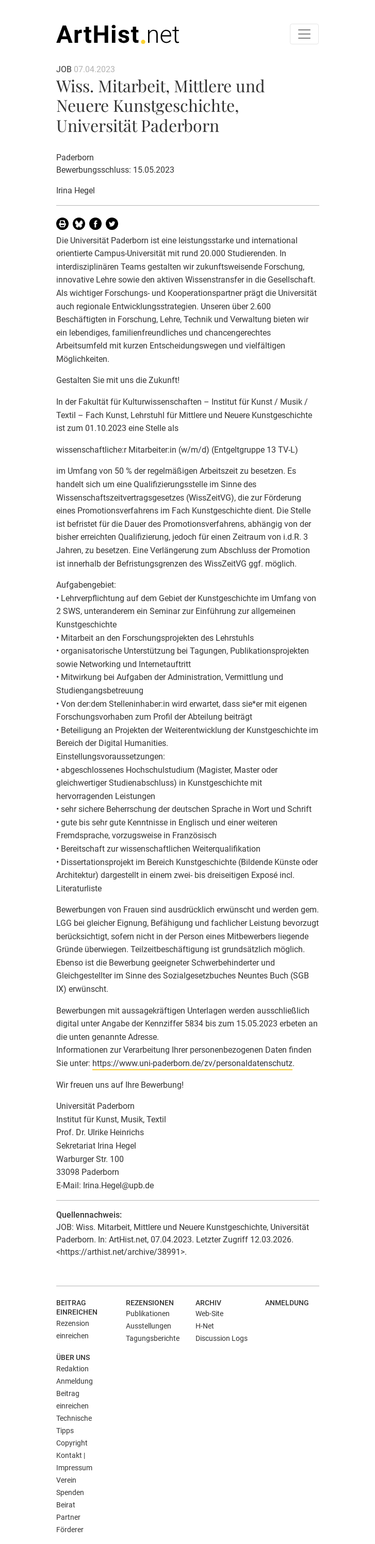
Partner (68, 1517)
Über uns (73, 1357)
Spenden (70, 1492)
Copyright (72, 1443)
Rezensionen (150, 1303)
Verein (66, 1480)
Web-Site (209, 1313)
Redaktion (72, 1369)
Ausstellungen (148, 1326)
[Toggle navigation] (304, 34)
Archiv (208, 1303)
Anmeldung (287, 1303)
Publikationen (148, 1313)
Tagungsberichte (153, 1338)
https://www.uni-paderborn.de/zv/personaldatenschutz (192, 1063)
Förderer (70, 1529)
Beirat (65, 1505)
